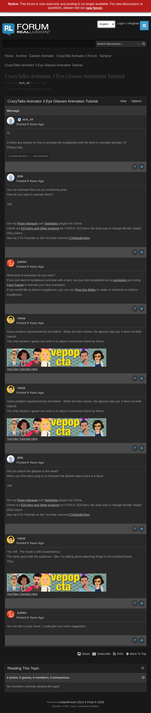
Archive (21, 56)
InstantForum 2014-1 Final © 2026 (81, 702)
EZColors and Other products (40, 228)
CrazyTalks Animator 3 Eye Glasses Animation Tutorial (43, 65)
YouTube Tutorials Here (22, 369)
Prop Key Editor (85, 289)
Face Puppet (15, 285)
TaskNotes (51, 223)
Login (121, 23)
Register (133, 23)
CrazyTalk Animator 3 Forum (77, 56)
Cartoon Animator (41, 56)
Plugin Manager (27, 223)
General (105, 56)
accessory (120, 280)
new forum (94, 8)
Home (9, 56)
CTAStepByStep (79, 238)
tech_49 (24, 83)
